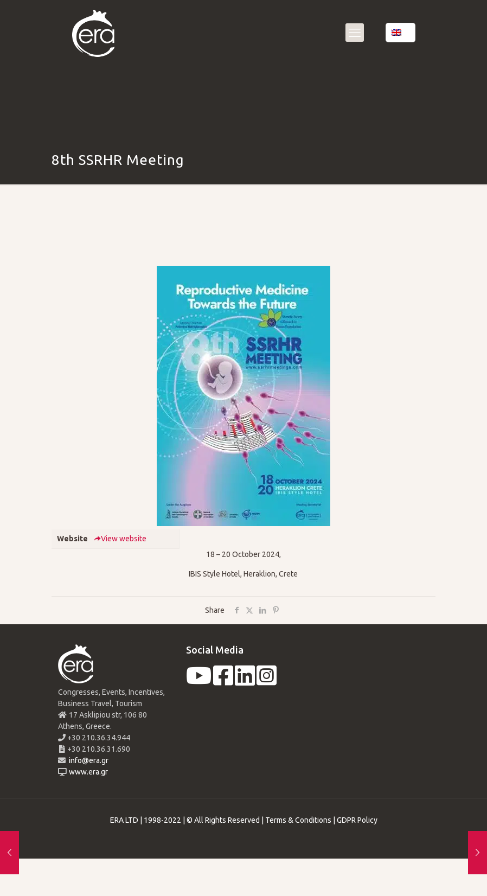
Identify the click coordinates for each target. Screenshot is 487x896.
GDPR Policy (357, 820)
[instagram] (267, 681)
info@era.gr (87, 760)
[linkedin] (245, 681)
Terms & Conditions (298, 820)
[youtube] (199, 681)
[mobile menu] (354, 32)
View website (119, 538)
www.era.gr (87, 771)
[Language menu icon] (400, 32)
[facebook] (223, 681)
